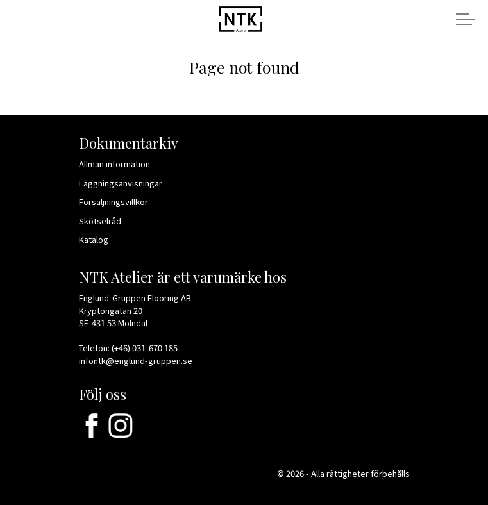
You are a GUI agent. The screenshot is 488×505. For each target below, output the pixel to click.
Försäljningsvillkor (117, 201)
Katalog (99, 239)
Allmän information (118, 164)
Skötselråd (105, 221)
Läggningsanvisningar (125, 183)
